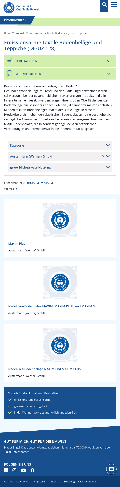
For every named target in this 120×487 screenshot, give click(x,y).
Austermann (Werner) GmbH (57, 156)
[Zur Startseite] (43, 8)
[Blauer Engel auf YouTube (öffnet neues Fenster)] (23, 470)
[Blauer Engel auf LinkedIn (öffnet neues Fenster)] (6, 470)
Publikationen (26, 61)
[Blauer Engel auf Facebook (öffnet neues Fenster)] (32, 470)
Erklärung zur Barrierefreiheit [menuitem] (80, 481)
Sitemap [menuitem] (55, 481)
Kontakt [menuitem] (8, 481)
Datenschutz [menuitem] (23, 481)
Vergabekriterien (28, 74)
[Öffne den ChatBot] (111, 469)
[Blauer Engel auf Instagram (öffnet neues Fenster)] (14, 470)
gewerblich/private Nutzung (30, 167)
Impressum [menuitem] (40, 481)
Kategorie (17, 145)
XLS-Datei (47, 183)
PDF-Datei (33, 183)
